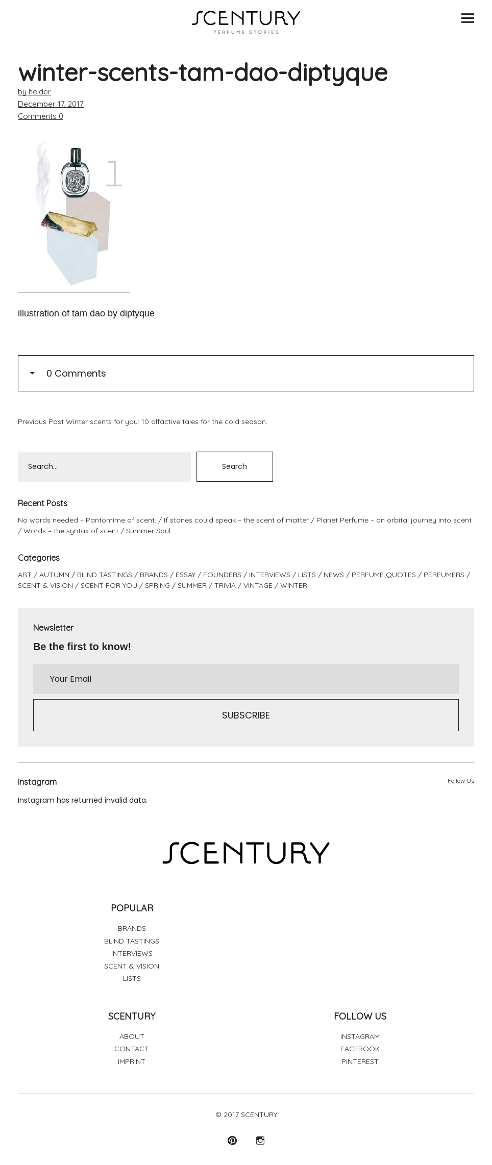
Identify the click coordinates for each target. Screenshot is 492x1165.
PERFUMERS (444, 574)
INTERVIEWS (269, 574)
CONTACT (131, 1048)
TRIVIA (225, 585)
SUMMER (192, 585)
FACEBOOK (360, 1048)
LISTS (307, 574)
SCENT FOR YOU (109, 585)
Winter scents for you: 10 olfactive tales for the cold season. (142, 421)
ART (25, 574)
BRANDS (154, 574)
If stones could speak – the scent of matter (236, 520)
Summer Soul (148, 530)
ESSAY (185, 574)
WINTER (293, 585)
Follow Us (461, 780)
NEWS (334, 574)
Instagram (260, 1140)
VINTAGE (258, 585)
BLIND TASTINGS (104, 574)
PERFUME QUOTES (384, 574)
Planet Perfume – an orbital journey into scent (394, 520)
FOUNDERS (222, 574)
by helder (34, 91)
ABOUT (131, 1036)
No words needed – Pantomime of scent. (87, 520)
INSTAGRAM (360, 1036)
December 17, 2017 (51, 104)
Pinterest (232, 1140)
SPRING (157, 585)
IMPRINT (131, 1061)
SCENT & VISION (45, 585)
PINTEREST (360, 1061)
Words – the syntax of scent (70, 530)
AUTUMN (54, 574)
